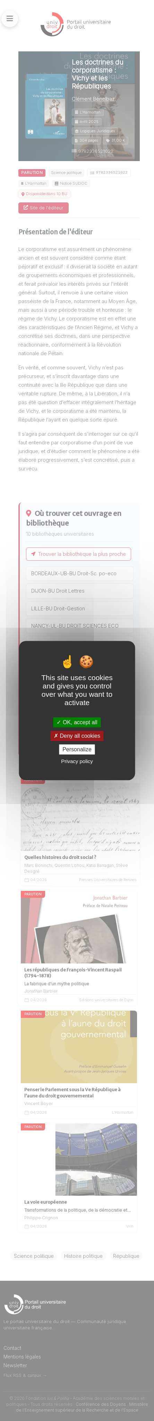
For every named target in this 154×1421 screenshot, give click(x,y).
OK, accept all (77, 722)
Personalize (77, 749)
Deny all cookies (77, 736)
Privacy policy (77, 761)
